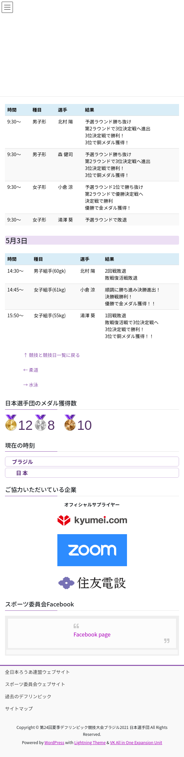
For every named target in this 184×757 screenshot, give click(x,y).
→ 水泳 (30, 384)
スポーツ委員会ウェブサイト (35, 684)
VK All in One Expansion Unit (136, 742)
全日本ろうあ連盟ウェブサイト (37, 672)
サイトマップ (19, 708)
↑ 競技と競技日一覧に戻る (51, 355)
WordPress (54, 742)
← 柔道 (30, 369)
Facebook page (92, 634)
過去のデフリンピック (28, 696)
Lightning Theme (90, 742)
